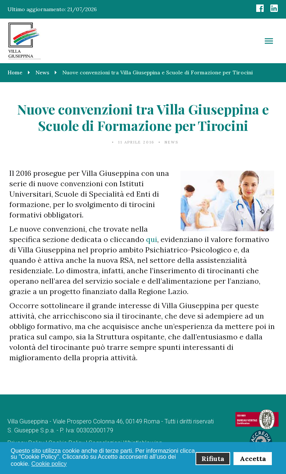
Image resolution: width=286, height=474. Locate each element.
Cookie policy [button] (49, 464)
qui (151, 239)
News (171, 142)
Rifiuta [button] (212, 458)
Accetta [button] (253, 458)
